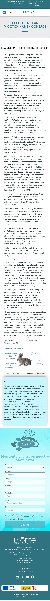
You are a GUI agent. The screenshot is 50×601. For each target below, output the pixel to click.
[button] (4, 12)
